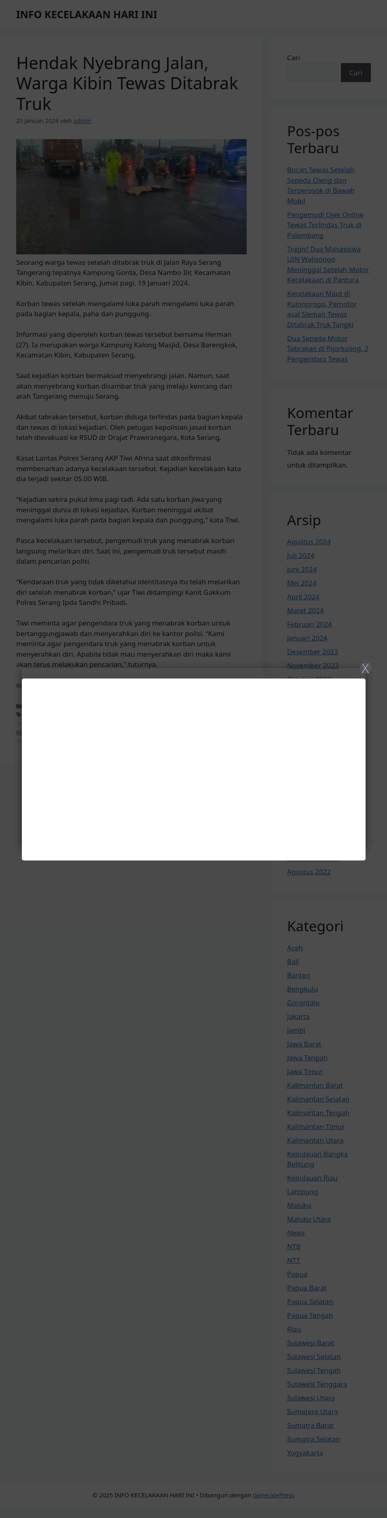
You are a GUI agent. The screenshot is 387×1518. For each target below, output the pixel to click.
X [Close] (365, 668)
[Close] (193, 759)
